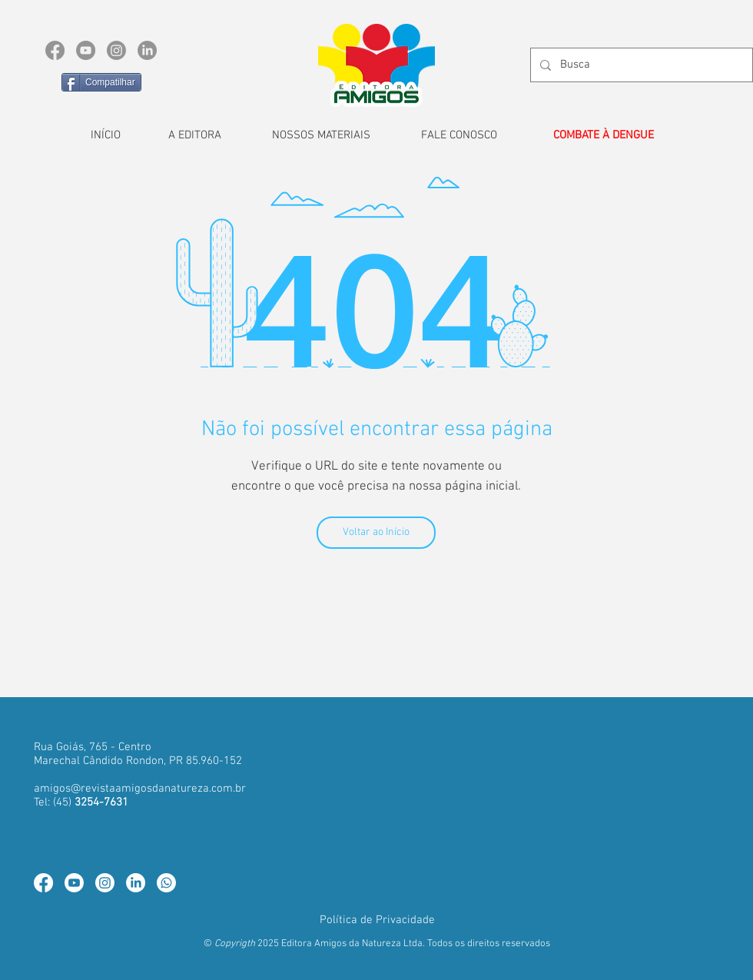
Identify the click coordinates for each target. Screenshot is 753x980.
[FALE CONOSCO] (459, 135)
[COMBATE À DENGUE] (603, 135)
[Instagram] (116, 50)
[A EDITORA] (194, 135)
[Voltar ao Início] (376, 533)
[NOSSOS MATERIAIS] (321, 135)
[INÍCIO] (105, 135)
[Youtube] (74, 882)
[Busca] (640, 64)
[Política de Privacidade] (377, 920)
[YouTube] (85, 50)
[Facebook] (55, 50)
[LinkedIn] (147, 50)
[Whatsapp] (166, 882)
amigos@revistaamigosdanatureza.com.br (140, 789)
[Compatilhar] (101, 82)
